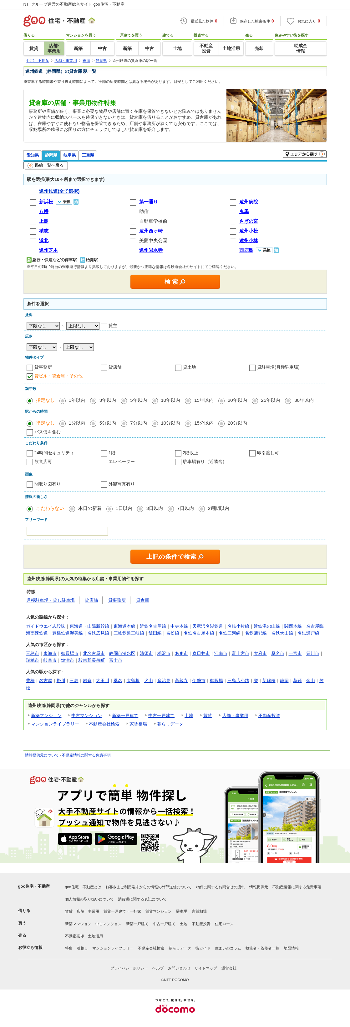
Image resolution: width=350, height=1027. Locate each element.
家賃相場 (138, 723)
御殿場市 (70, 653)
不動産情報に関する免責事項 (86, 755)
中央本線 (179, 626)
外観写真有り (122, 483)
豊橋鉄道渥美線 (67, 633)
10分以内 (170, 423)
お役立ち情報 (30, 947)
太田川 (102, 680)
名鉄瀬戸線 (308, 633)
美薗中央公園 (153, 240)
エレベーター (122, 461)
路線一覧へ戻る (45, 165)
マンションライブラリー (55, 723)
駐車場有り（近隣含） (205, 461)
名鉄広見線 (98, 633)
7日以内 (185, 508)
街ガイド (203, 948)
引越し (82, 948)
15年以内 (204, 400)
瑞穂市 (32, 660)
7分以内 (138, 423)
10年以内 (170, 400)
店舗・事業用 (235, 715)
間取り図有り (47, 483)
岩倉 (87, 680)
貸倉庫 (142, 600)
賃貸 (207, 715)
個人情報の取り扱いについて (89, 899)
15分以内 (204, 423)
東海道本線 (124, 626)
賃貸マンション (158, 911)
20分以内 (237, 423)
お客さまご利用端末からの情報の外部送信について (148, 887)
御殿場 (216, 680)
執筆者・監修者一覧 (262, 948)
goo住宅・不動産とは (83, 887)
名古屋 (45, 680)
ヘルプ (158, 968)
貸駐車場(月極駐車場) (278, 367)
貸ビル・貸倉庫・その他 (58, 375)
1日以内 (124, 508)
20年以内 (237, 400)
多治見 (163, 680)
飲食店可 (43, 461)
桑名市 (277, 653)
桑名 (118, 680)
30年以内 (304, 400)
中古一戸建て (161, 715)
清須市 (146, 653)
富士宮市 (240, 653)
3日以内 (154, 508)
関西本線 (293, 626)
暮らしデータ (170, 723)
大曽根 (133, 680)
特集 (69, 948)
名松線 (172, 633)
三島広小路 (238, 680)
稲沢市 (163, 653)
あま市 (181, 653)
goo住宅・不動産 (34, 886)
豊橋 (30, 680)
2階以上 (191, 452)
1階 (112, 452)
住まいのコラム (228, 948)
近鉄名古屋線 (153, 626)
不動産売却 (74, 936)
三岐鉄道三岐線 (129, 633)
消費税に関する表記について (142, 899)
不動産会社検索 (104, 723)
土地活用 (95, 936)
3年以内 (107, 400)
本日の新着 (90, 508)
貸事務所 (43, 367)
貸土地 (189, 367)
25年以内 (271, 400)
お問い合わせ (179, 968)
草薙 (297, 680)
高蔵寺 (181, 680)
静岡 (284, 680)
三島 (74, 680)
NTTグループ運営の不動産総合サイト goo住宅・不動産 (74, 4)
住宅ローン (224, 924)
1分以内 (77, 423)
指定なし (45, 400)
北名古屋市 (94, 653)
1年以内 (77, 400)
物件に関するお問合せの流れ (220, 887)
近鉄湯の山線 (267, 626)
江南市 (220, 653)
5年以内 (138, 400)
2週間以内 (218, 508)
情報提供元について (42, 755)
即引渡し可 (268, 452)
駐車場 (181, 911)
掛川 (61, 680)
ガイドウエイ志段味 (45, 626)
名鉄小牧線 (238, 626)
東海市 (50, 653)
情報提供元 (258, 887)
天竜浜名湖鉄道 (207, 626)
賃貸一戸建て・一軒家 (122, 911)
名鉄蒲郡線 (256, 633)
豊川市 (312, 653)
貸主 (113, 325)
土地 (189, 715)
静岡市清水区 (122, 653)
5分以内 (107, 423)
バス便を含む (47, 431)
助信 (144, 211)
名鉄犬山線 (282, 633)
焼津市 (67, 660)
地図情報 (291, 948)
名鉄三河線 (230, 633)
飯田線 (155, 633)
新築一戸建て (125, 715)
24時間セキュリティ (54, 452)
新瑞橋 (269, 680)
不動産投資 (269, 715)
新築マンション (46, 715)
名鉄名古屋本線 (199, 633)
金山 (310, 680)
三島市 (32, 653)
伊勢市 (198, 680)
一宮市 (295, 653)
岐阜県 (69, 155)
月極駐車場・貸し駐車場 (51, 600)
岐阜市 (50, 660)
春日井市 (201, 653)
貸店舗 (115, 367)
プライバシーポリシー (129, 968)
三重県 (88, 155)
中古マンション (86, 715)
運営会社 (228, 968)
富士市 (115, 660)
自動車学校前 (153, 221)
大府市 (260, 653)
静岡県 (51, 155)
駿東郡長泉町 (92, 660)
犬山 (148, 680)
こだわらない (50, 508)
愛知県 (33, 155)
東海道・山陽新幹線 (89, 626)
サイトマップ (206, 968)
